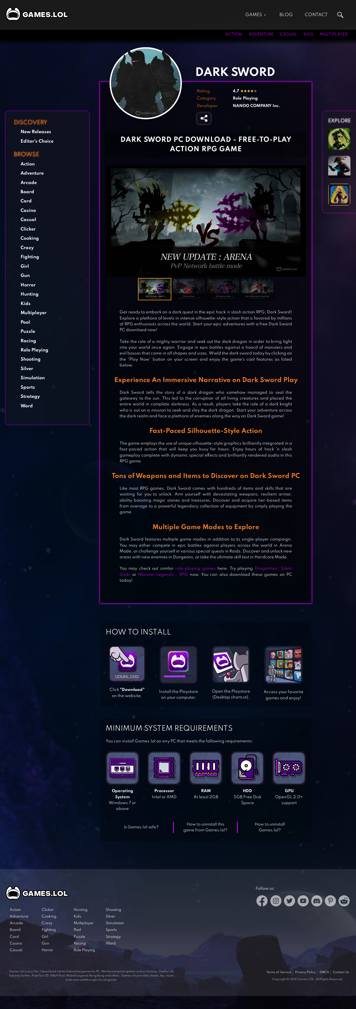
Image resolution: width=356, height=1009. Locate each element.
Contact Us (341, 972)
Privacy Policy (305, 972)
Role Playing (34, 350)
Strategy (30, 396)
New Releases (36, 132)
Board (27, 192)
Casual (288, 34)
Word (27, 406)
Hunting (30, 294)
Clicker (28, 229)
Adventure (261, 34)
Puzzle (28, 331)
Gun (25, 275)
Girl (25, 266)
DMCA (324, 972)
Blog (286, 15)
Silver (27, 368)
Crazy (27, 248)
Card (26, 201)
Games (253, 15)
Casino (28, 210)
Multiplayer (334, 34)
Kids (308, 34)
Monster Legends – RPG (163, 575)
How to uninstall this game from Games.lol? (205, 827)
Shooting (31, 359)
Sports (28, 387)
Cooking (30, 238)
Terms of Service (278, 972)
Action (233, 34)
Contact (316, 15)
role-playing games (195, 569)
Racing (28, 341)
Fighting (30, 257)
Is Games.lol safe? (141, 827)
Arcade (29, 182)
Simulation (33, 378)
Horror (28, 285)
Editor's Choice (37, 141)
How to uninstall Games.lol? (270, 827)
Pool (25, 322)
